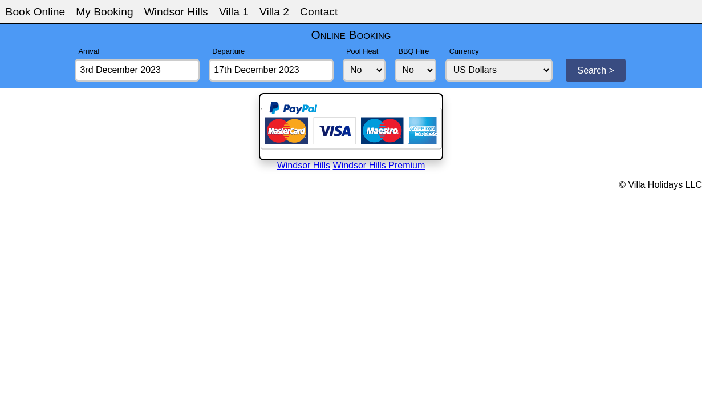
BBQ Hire (413, 51)
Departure (228, 51)
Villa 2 (274, 12)
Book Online (36, 12)
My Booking (104, 12)
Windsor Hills (176, 12)
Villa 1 (234, 12)
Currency (464, 51)
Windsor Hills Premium (379, 165)
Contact (319, 12)
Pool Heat (362, 51)
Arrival (88, 51)
